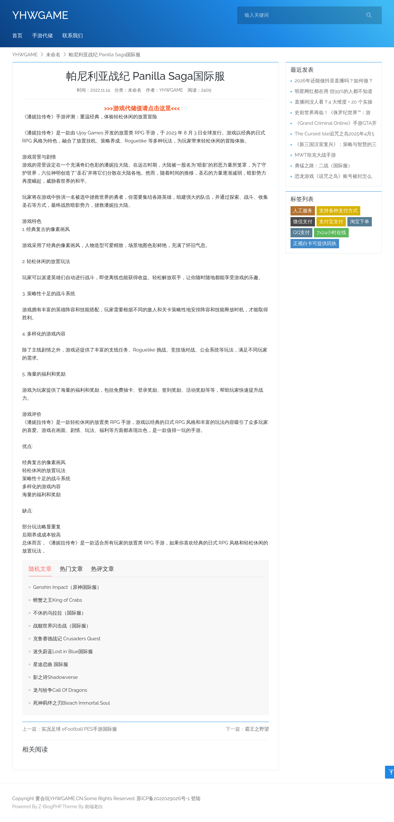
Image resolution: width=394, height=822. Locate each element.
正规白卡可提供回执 (314, 243)
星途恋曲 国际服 (50, 664)
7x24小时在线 (331, 232)
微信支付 (302, 221)
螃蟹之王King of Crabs (57, 600)
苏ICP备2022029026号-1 (163, 798)
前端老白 (94, 806)
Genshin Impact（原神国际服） (67, 587)
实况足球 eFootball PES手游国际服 (79, 729)
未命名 (53, 55)
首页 (17, 35)
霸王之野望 (257, 729)
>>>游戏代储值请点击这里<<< (142, 108)
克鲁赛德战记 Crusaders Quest (66, 639)
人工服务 (302, 211)
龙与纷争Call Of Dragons (60, 690)
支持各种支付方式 (338, 211)
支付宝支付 (331, 221)
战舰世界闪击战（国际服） (62, 626)
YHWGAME (40, 15)
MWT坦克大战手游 (315, 155)
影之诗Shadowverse (55, 677)
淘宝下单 (359, 221)
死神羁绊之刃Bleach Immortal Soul (71, 703)
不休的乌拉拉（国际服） (59, 613)
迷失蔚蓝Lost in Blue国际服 (63, 651)
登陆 (196, 798)
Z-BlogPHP (49, 806)
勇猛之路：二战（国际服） (324, 166)
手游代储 (42, 35)
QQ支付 (301, 232)
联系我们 (72, 35)
